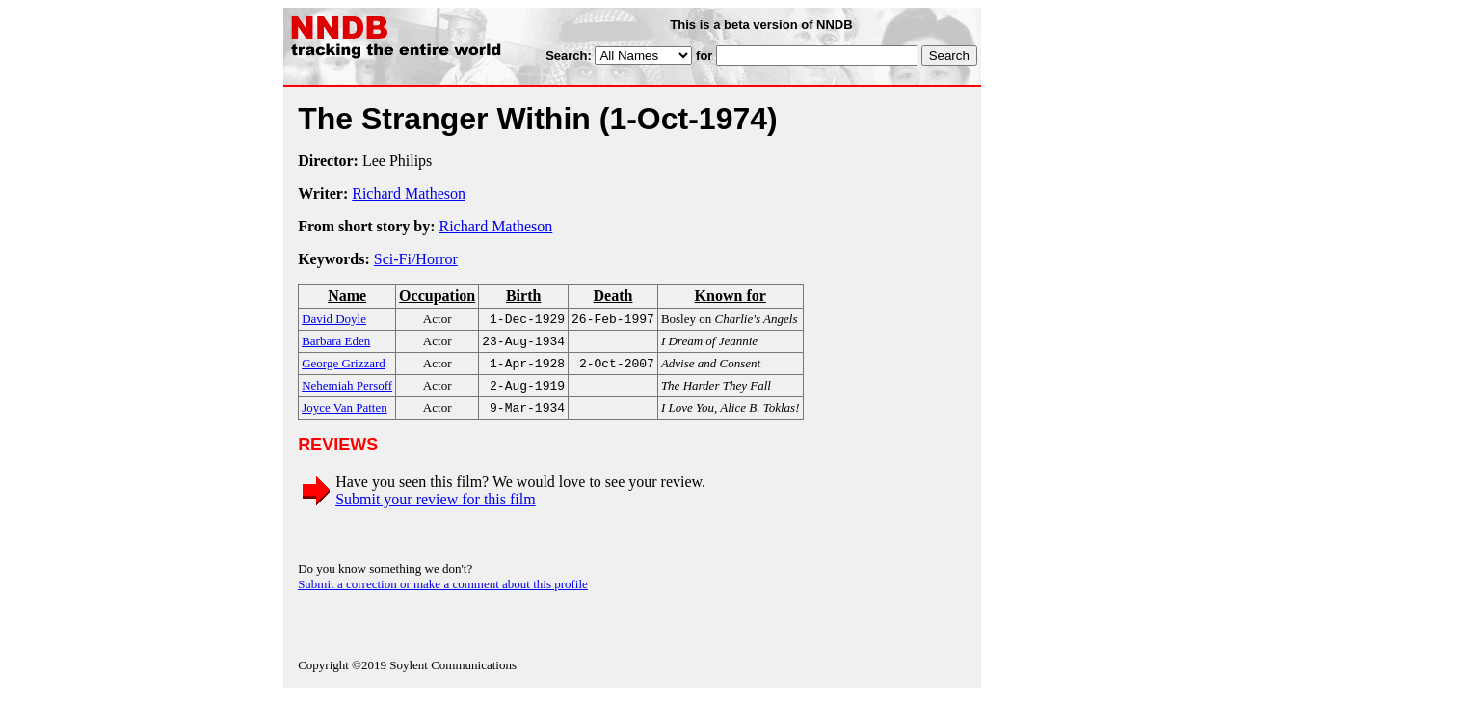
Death (613, 295)
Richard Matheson (408, 193)
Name (347, 295)
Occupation (437, 295)
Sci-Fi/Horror (416, 259)
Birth (523, 295)
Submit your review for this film (435, 509)
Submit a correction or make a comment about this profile (443, 593)
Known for (730, 295)
